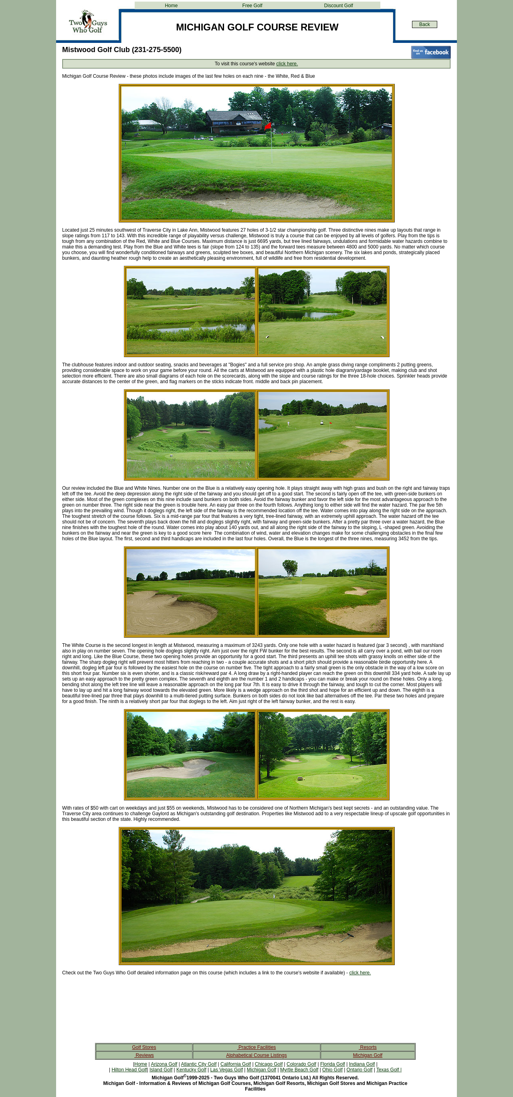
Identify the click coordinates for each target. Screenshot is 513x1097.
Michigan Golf (367, 1055)
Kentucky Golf (191, 1070)
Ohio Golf (332, 1070)
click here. (287, 64)
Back (424, 24)
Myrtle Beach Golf (299, 1070)
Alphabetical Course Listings (256, 1055)
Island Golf (160, 1070)
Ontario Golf (360, 1070)
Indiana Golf (362, 1064)
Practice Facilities (256, 1047)
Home (171, 5)
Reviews (144, 1055)
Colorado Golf (301, 1064)
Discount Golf (338, 5)
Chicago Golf (269, 1064)
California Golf (235, 1064)
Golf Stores (144, 1047)
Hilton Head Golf (129, 1070)
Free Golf (252, 5)
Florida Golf (332, 1064)
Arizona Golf (164, 1064)
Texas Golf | (389, 1070)
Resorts (368, 1047)
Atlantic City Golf (199, 1064)
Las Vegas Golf (226, 1070)
